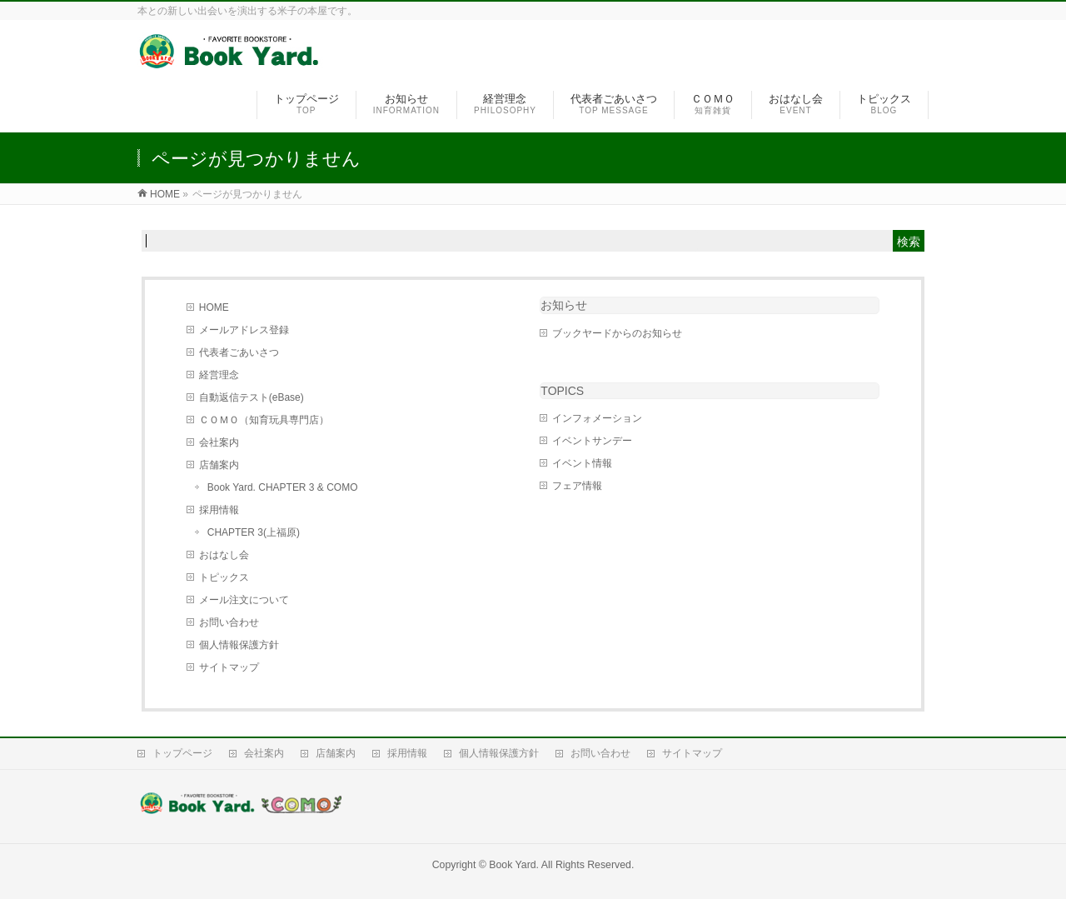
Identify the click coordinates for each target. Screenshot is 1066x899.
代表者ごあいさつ (239, 352)
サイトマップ (229, 667)
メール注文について (244, 600)
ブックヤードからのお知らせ (617, 333)
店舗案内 (219, 465)
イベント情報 (582, 463)
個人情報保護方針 (239, 645)
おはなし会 (224, 555)
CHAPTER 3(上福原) (253, 532)
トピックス (224, 577)
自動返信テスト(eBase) (251, 397)
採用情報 (219, 510)
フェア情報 (577, 486)
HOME (214, 307)
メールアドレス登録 (244, 330)
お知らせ (563, 305)
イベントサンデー (592, 441)
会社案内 (219, 442)
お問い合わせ (229, 622)
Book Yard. (514, 865)
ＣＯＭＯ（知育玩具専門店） (264, 420)
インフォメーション (597, 418)
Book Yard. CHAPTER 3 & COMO (282, 487)
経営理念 (219, 375)
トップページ (182, 753)
